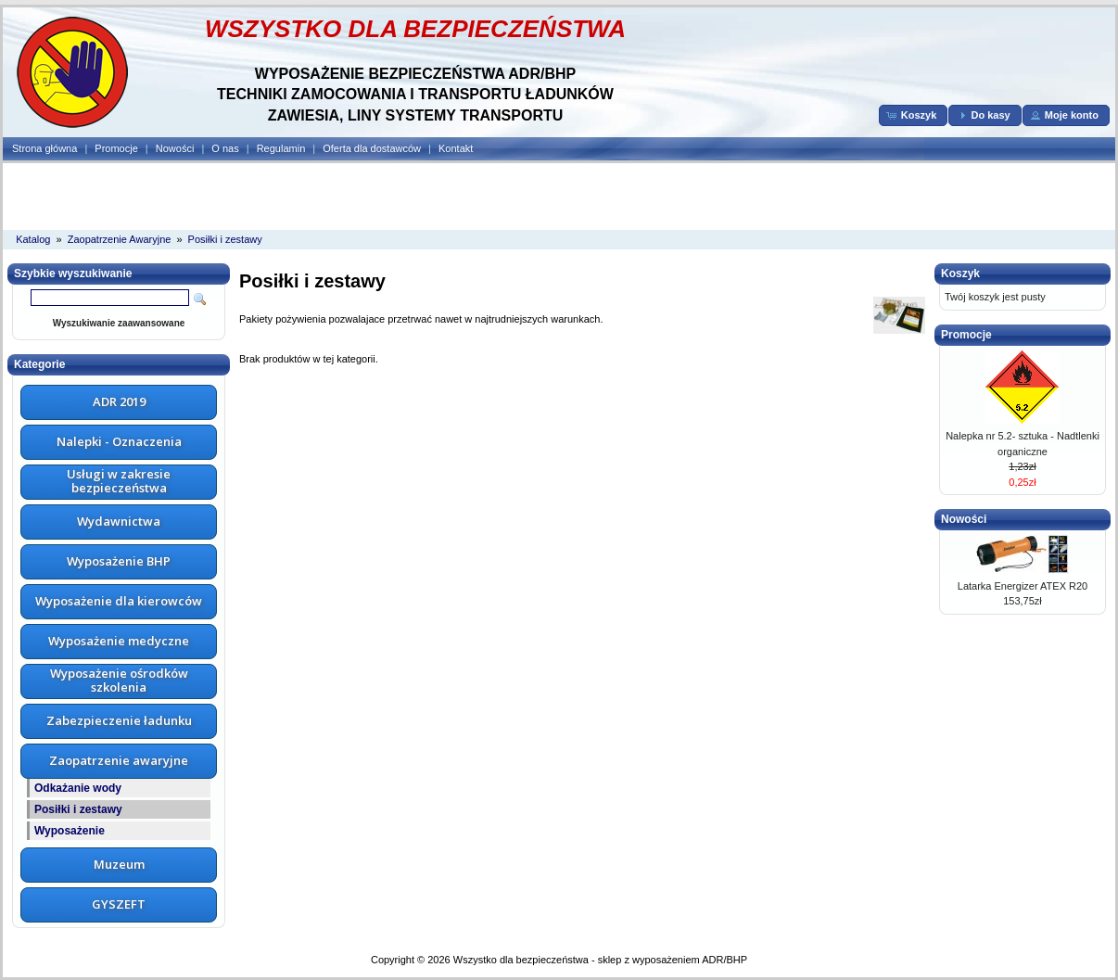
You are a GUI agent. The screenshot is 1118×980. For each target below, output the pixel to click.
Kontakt (455, 148)
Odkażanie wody (77, 788)
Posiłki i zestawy (225, 239)
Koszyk (960, 273)
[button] (913, 115)
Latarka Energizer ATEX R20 (1022, 586)
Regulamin (281, 148)
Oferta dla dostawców (372, 148)
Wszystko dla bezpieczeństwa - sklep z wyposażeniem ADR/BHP (600, 959)
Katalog (33, 239)
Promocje (116, 148)
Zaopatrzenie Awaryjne (120, 239)
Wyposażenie (69, 830)
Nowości (175, 148)
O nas (224, 148)
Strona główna (44, 148)
